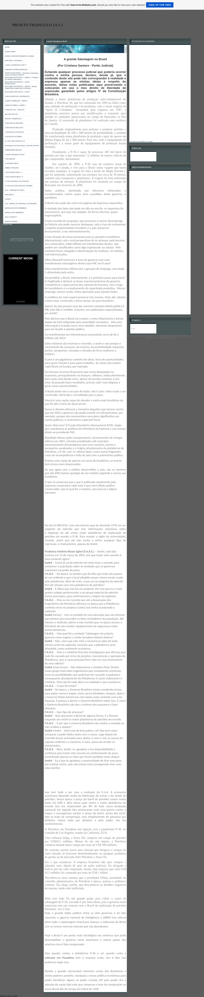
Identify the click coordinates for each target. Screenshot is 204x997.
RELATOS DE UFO (11, 114)
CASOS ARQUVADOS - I (13, 172)
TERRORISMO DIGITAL (13, 150)
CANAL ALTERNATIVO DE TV (16, 65)
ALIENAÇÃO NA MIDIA (13, 136)
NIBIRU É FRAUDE (12, 168)
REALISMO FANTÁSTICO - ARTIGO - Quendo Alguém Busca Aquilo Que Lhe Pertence (21, 87)
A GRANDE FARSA (11, 163)
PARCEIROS (9, 195)
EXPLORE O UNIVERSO (13, 60)
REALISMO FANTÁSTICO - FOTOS (17, 92)
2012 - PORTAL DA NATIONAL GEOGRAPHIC (21, 203)
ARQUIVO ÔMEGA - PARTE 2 (15, 105)
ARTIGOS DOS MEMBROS (14, 212)
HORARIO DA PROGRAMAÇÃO (16, 69)
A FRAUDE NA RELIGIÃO (14, 127)
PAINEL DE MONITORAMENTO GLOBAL (19, 56)
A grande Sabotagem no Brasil (14, 154)
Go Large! (149, 141)
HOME (7, 47)
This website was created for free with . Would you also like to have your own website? (102, 5)
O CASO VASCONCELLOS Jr (15, 141)
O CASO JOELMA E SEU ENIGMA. (17, 181)
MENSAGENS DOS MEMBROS (16, 208)
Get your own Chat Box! (138, 141)
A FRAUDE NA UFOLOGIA (14, 132)
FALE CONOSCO (11, 217)
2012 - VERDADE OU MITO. (15, 190)
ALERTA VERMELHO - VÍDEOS (16, 101)
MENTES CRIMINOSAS (13, 119)
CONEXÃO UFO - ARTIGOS (14, 110)
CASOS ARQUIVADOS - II (14, 177)
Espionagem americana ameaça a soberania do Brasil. (22, 145)
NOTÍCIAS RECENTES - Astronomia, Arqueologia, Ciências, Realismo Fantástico (22, 74)
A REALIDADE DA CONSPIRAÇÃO (17, 96)
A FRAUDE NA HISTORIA (14, 123)
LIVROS (8, 199)
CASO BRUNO (10, 159)
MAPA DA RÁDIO (11, 221)
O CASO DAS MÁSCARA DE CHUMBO (19, 186)
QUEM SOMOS (10, 52)
